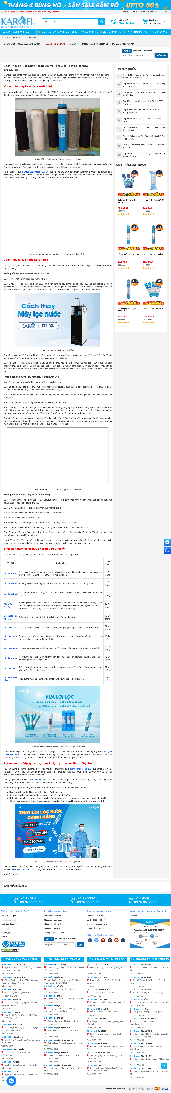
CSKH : (96, 920)
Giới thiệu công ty (8, 916)
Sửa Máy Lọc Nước (29, 44)
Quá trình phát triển (9, 924)
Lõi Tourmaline (11, 648)
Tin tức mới (8, 44)
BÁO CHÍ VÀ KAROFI (160, 32)
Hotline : (96, 916)
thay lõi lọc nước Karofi (21, 869)
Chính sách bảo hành (148, 12)
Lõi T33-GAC (10, 627)
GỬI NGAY (161, 55)
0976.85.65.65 (34, 779)
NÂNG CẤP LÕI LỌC (90, 32)
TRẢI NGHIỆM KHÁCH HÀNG (136, 32)
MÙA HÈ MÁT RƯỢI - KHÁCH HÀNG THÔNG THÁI (60, 32)
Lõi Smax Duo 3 (11, 594)
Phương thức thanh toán (54, 933)
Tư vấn (72, 44)
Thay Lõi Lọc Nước (54, 44)
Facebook (134, 916)
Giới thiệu (124, 12)
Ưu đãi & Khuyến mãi (123, 44)
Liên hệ (167, 12)
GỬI (80, 945)
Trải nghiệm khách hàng (94, 44)
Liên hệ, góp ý (7, 933)
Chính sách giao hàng (53, 920)
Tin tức (134, 12)
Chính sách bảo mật (52, 928)
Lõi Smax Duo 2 (11, 583)
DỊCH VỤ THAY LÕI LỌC (111, 32)
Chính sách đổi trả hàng (53, 924)
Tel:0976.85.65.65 (8, 974)
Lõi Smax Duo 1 (11, 573)
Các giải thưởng (7, 928)
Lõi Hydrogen (10, 658)
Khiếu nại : (97, 924)
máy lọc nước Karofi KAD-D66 (36, 172)
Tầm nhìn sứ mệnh (8, 920)
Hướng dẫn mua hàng (96, 928)
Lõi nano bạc (10, 668)
